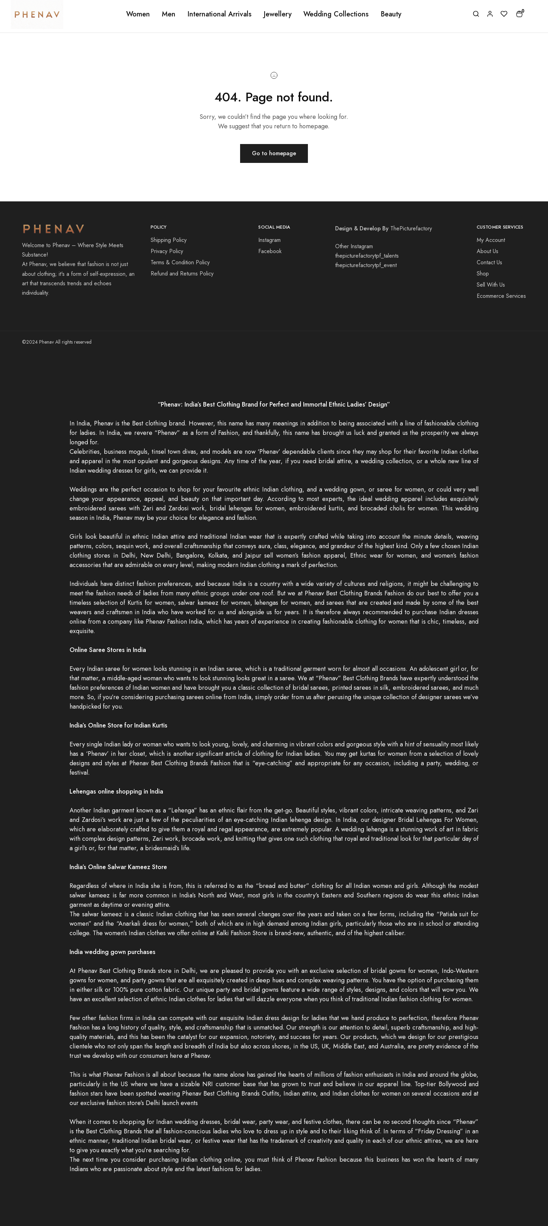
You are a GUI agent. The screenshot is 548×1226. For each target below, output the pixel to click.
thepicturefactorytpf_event (366, 265)
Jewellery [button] (277, 14)
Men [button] (168, 14)
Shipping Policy (169, 240)
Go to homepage (274, 153)
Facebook (270, 251)
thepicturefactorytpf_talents (367, 256)
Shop (483, 274)
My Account (491, 240)
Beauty (391, 14)
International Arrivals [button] (219, 14)
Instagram (269, 240)
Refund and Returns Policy (182, 274)
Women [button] (138, 14)
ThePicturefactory (411, 228)
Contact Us (489, 262)
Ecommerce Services (501, 296)
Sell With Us (491, 285)
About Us (487, 251)
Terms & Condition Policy (180, 262)
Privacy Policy (167, 251)
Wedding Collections (336, 14)
